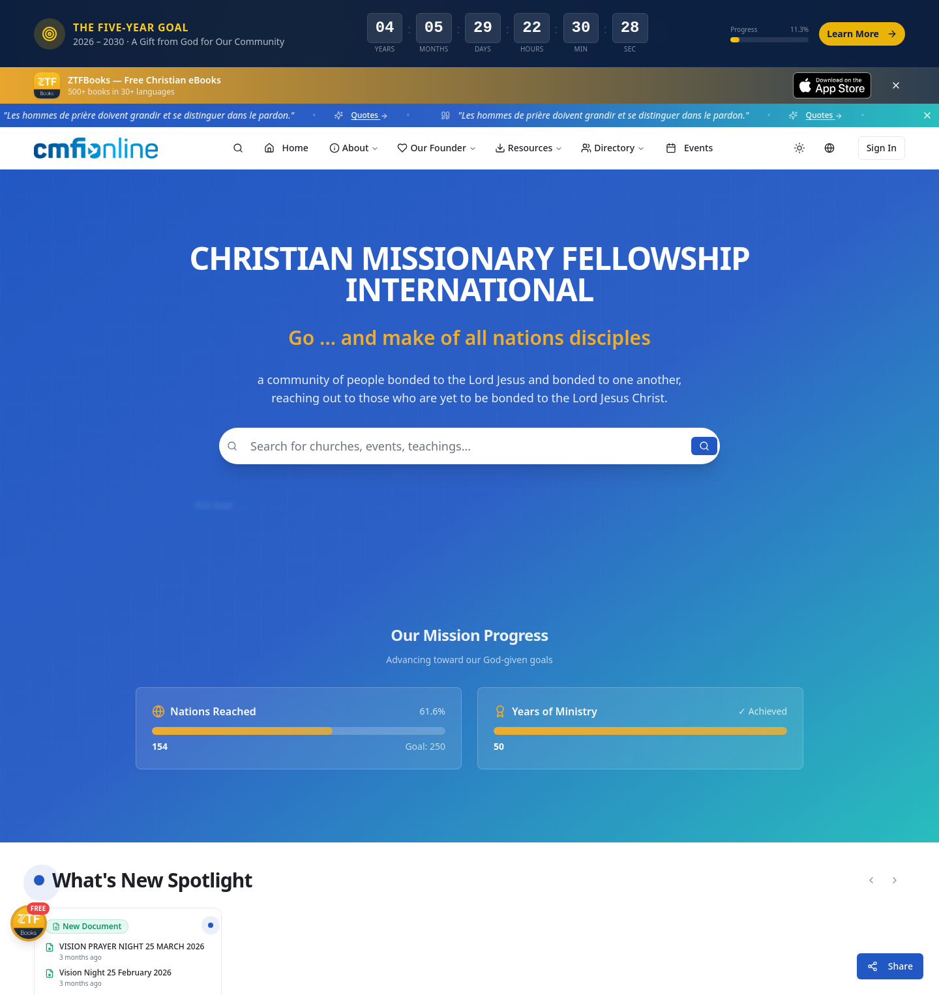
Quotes (374, 115)
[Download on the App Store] (832, 85)
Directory (613, 147)
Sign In (882, 147)
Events (689, 147)
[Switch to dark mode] (799, 148)
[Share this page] (890, 966)
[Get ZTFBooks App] (28, 923)
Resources (529, 147)
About (354, 147)
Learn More (862, 33)
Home (286, 147)
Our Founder (436, 147)
